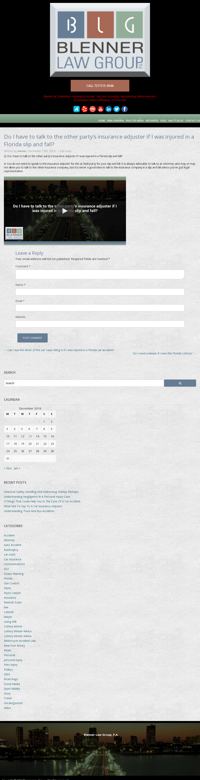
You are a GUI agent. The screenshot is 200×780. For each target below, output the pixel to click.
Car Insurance (12, 555)
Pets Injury (10, 660)
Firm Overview (93, 118)
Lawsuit (9, 607)
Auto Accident (12, 540)
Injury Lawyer (12, 588)
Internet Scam (13, 598)
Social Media (12, 679)
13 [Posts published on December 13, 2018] (30, 432)
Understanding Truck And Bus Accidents (29, 506)
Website (20, 312)
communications (14, 559)
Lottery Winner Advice (18, 627)
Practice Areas (120, 118)
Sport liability (12, 684)
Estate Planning (14, 569)
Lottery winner (13, 622)
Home (77, 118)
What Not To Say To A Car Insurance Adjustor (33, 502)
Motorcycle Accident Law (20, 636)
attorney (9, 535)
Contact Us (190, 118)
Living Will (10, 617)
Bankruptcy (11, 545)
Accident (9, 531)
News (7, 646)
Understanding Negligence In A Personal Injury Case (37, 492)
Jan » (17, 464)
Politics (8, 665)
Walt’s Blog (171, 118)
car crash (9, 550)
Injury (7, 583)
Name (20, 280)
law (6, 603)
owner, (23, 146)
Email (20, 296)
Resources (144, 118)
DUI (6, 564)
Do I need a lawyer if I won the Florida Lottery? (164, 349)
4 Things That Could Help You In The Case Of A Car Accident (42, 497)
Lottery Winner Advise (18, 631)
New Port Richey (14, 641)
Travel (8, 693)
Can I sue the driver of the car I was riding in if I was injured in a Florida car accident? (59, 345)
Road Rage (11, 674)
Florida (8, 574)
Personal (9, 650)
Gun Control (11, 579)
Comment (22, 262)
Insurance (10, 593)
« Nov (8, 464)
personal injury (13, 655)
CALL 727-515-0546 (100, 86)
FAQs (157, 118)
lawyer (8, 612)
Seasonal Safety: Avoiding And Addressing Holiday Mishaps (41, 487)
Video (7, 703)
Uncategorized (13, 698)
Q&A (7, 670)
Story (7, 689)
